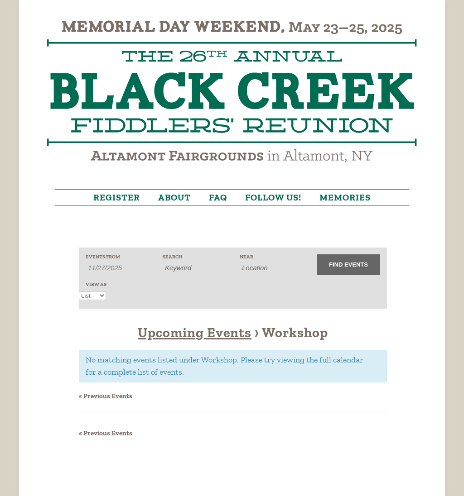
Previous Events (105, 396)
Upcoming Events (194, 332)
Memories (345, 197)
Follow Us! (273, 197)
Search (172, 256)
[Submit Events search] (348, 264)
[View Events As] (92, 295)
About (174, 197)
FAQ (218, 197)
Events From (103, 256)
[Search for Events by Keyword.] (194, 268)
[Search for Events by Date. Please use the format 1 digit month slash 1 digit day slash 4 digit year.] (117, 268)
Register (116, 197)
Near (246, 256)
